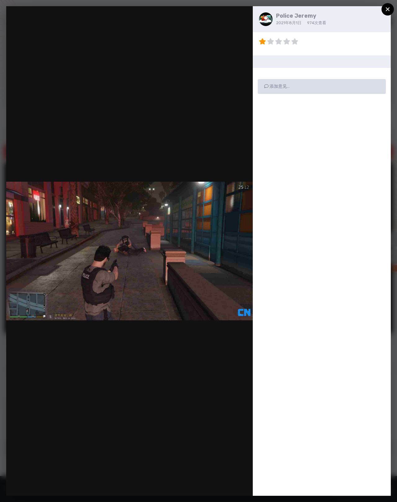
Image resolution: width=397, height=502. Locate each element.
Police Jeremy (296, 15)
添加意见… (277, 86)
